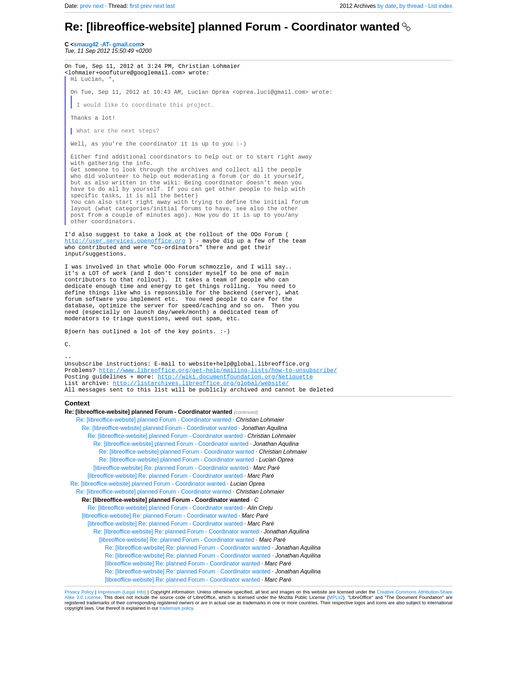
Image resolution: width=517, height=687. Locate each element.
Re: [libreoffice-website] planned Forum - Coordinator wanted (238, 26)
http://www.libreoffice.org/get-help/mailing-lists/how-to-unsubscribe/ (218, 439)
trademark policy (176, 681)
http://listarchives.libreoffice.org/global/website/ (201, 455)
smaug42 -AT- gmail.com (107, 44)
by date (386, 6)
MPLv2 (336, 670)
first (134, 6)
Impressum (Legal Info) (122, 665)
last (170, 6)
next (98, 6)
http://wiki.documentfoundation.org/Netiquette (235, 447)
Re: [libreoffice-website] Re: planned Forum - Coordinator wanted (176, 605)
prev (85, 6)
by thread (411, 6)
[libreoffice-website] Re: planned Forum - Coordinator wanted (170, 541)
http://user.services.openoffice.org (125, 281)
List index (440, 6)
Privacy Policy (79, 665)
